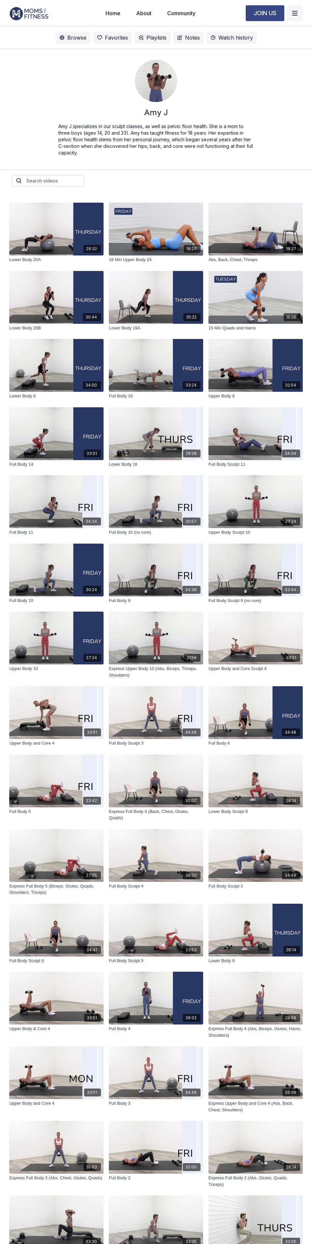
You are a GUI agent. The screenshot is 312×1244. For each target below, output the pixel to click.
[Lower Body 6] (56, 396)
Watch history (231, 37)
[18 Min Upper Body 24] (156, 259)
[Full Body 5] (56, 811)
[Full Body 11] (56, 532)
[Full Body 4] (156, 1028)
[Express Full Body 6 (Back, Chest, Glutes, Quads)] (156, 814)
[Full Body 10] (56, 600)
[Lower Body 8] (255, 961)
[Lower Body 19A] (156, 328)
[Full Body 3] (156, 1103)
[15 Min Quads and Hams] (255, 328)
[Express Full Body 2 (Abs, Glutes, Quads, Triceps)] (255, 1181)
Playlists (153, 37)
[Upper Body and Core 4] (56, 743)
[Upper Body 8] (255, 396)
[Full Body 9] (156, 600)
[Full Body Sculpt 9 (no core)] (255, 600)
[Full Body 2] (156, 1178)
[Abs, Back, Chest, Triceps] (255, 259)
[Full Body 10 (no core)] (156, 532)
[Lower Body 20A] (56, 259)
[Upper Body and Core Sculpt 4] (255, 668)
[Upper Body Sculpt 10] (255, 532)
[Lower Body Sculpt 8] (255, 811)
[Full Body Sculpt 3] (156, 743)
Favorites (112, 37)
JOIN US (265, 13)
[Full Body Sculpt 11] (255, 464)
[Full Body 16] (156, 396)
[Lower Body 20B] (56, 328)
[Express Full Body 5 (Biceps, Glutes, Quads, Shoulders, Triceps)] (56, 889)
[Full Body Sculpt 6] (56, 961)
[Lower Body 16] (156, 464)
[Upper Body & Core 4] (56, 1028)
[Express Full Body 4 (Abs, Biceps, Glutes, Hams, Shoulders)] (255, 1031)
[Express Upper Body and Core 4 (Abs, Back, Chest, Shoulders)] (255, 1106)
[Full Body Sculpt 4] (156, 886)
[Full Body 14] (56, 464)
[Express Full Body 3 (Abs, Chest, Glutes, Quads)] (56, 1178)
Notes (188, 37)
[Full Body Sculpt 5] (156, 961)
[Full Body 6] (255, 743)
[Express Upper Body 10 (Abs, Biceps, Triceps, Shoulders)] (156, 671)
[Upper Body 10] (56, 668)
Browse (72, 37)
